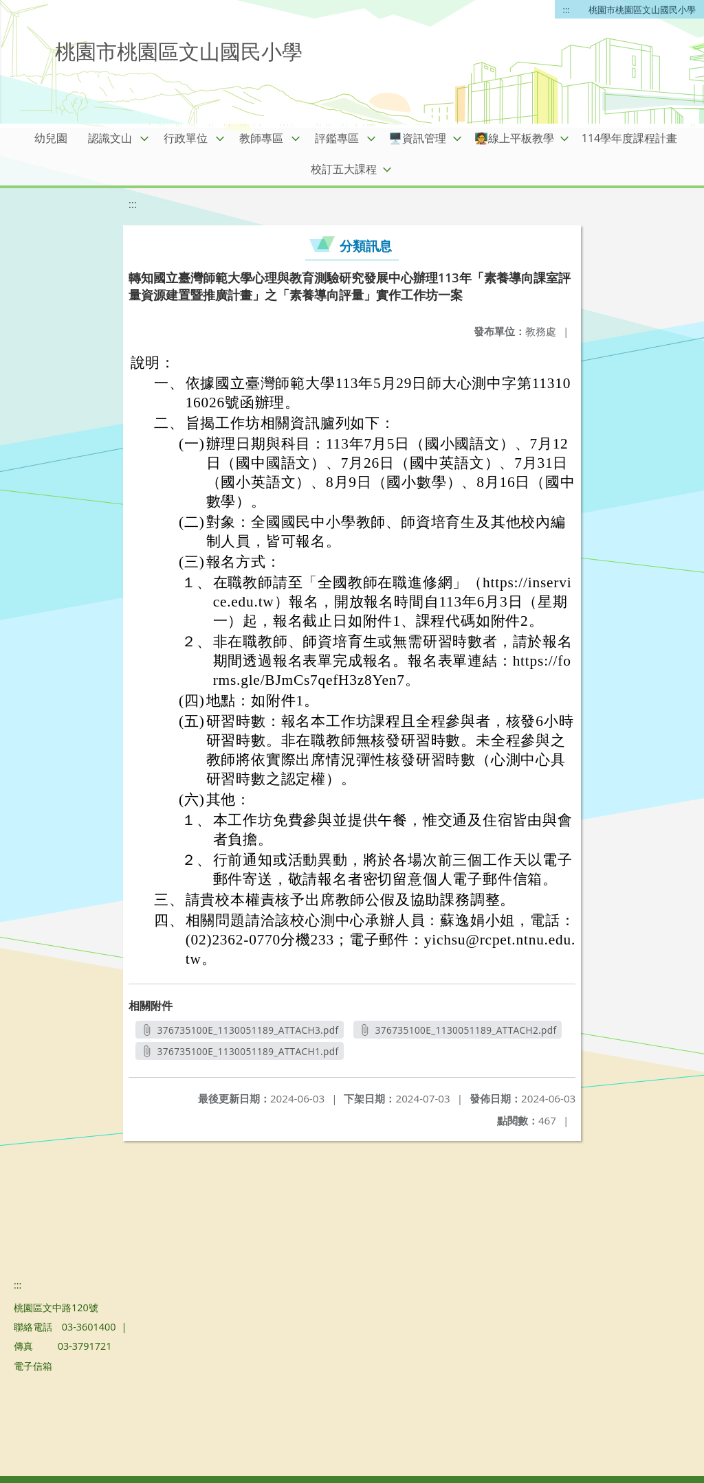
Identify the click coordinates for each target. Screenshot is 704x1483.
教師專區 (261, 138)
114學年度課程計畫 (629, 138)
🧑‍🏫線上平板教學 (514, 138)
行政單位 (186, 138)
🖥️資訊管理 (417, 138)
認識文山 (110, 138)
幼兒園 (50, 138)
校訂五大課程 (344, 169)
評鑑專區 (337, 138)
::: (566, 9)
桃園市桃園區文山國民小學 (642, 9)
